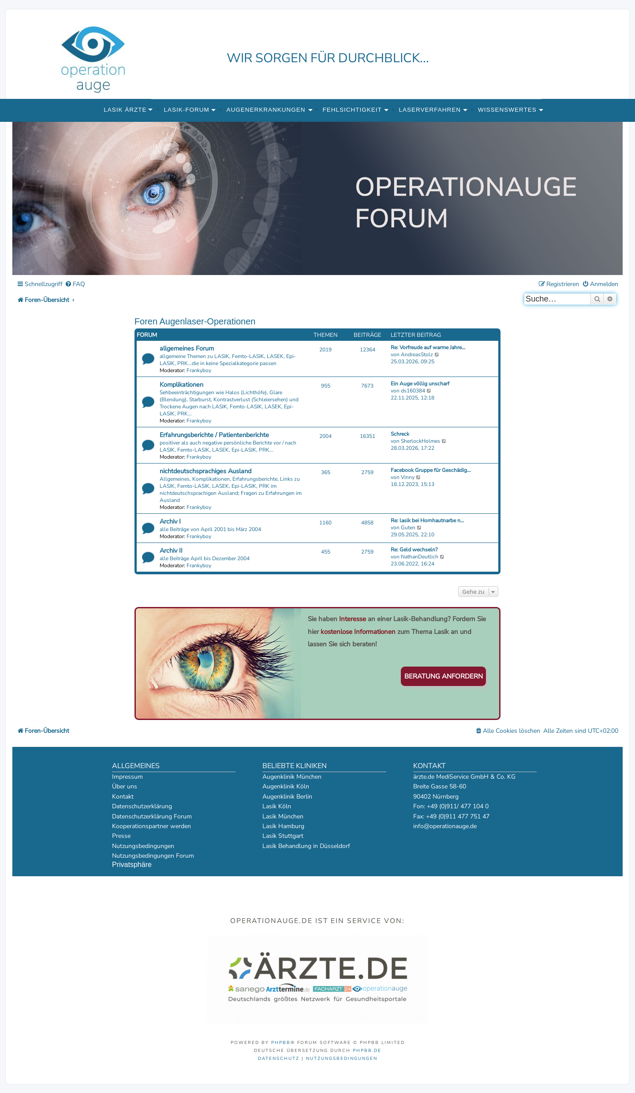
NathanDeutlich (419, 556)
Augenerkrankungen (266, 109)
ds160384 (413, 390)
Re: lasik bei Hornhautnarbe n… (427, 520)
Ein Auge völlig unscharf (420, 383)
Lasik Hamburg (283, 826)
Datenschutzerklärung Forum (152, 816)
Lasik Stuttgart (282, 836)
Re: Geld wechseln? (414, 549)
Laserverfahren (430, 109)
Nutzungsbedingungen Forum (153, 856)
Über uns (124, 786)
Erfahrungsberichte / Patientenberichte (214, 434)
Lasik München (282, 816)
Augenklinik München (291, 777)
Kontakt (123, 796)
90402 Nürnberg (436, 796)
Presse (121, 836)
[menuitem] (75, 284)
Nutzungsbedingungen (143, 846)
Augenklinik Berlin (287, 796)
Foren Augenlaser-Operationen (195, 321)
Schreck (400, 433)
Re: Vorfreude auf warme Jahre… (428, 347)
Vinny (408, 477)
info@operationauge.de (445, 826)
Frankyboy (199, 370)
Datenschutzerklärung (142, 806)
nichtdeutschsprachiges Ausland (205, 471)
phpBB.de (367, 1051)
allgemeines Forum (187, 348)
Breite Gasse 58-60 (439, 786)
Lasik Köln (276, 806)
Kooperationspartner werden (151, 826)
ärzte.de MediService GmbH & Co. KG (464, 777)
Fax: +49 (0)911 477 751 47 (451, 816)
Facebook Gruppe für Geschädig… (431, 470)
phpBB (281, 1043)
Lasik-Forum (186, 109)
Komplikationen (181, 384)
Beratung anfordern (443, 676)
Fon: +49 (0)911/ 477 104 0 (451, 806)
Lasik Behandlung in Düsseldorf (306, 846)
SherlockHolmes (420, 441)
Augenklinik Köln (285, 786)
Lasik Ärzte (125, 109)
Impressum (127, 777)
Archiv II (171, 550)
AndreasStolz (417, 354)
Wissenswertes (507, 109)
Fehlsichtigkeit (351, 109)
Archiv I (170, 521)
